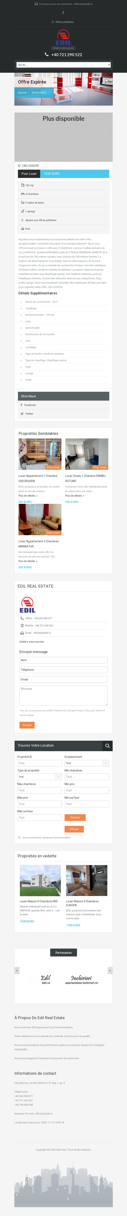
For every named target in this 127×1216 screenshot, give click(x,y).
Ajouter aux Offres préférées (39, 220)
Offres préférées (63, 21)
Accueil (22, 92)
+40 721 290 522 (66, 54)
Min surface (72, 797)
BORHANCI (39, 92)
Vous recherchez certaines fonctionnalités (44, 837)
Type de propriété (28, 770)
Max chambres (26, 784)
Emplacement (73, 756)
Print (25, 229)
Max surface (25, 811)
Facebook (28, 405)
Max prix (22, 797)
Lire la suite (72, 918)
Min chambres (73, 770)
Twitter (26, 413)
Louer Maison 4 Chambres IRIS (39, 901)
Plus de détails (28, 495)
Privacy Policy (83, 710)
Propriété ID (24, 756)
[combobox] (87, 763)
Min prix (69, 784)
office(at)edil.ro (83, 4)
